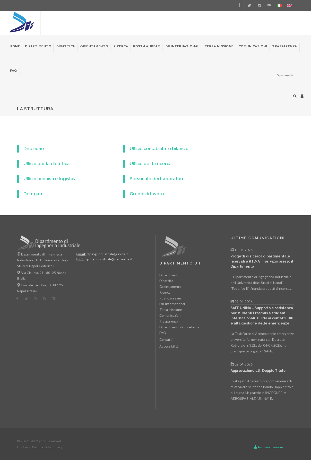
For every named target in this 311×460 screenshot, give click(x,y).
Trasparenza (168, 321)
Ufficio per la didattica (47, 163)
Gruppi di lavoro (147, 193)
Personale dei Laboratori (156, 178)
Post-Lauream (170, 298)
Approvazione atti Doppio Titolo (258, 371)
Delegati (33, 193)
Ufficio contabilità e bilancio (159, 148)
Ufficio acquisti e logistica (50, 178)
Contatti (166, 339)
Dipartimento (169, 275)
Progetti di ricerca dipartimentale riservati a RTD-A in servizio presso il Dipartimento (262, 261)
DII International (172, 304)
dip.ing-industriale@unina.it (107, 254)
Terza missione (170, 309)
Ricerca (165, 292)
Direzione (34, 148)
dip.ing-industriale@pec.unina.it (108, 259)
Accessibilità (169, 346)
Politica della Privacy (47, 447)
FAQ (162, 333)
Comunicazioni (170, 315)
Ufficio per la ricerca (151, 163)
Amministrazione (268, 447)
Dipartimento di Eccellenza (179, 327)
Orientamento (170, 286)
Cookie (22, 447)
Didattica (166, 281)
